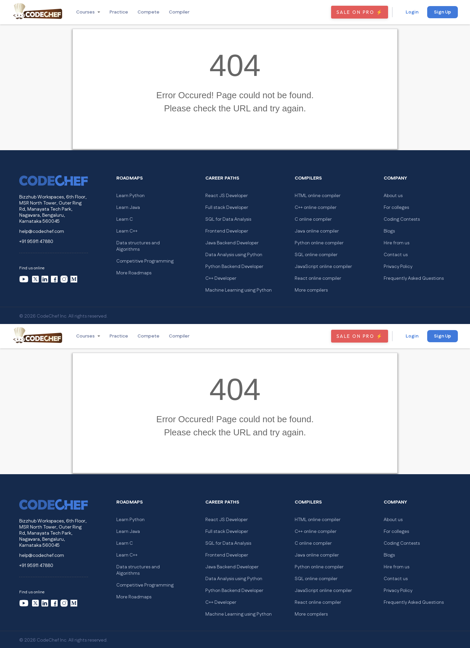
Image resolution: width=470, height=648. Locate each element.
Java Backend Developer (232, 243)
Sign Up (442, 12)
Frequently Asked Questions (414, 278)
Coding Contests (402, 219)
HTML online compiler (318, 195)
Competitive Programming (145, 261)
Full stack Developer (226, 207)
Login (412, 12)
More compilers (311, 290)
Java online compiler (317, 231)
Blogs (389, 231)
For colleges (396, 207)
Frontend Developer (226, 231)
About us (393, 195)
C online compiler (313, 219)
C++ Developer (220, 278)
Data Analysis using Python (233, 254)
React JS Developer (226, 195)
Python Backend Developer (234, 266)
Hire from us (396, 243)
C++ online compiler (315, 207)
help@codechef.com (41, 231)
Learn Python (130, 195)
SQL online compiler (316, 254)
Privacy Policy (398, 266)
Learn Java (128, 207)
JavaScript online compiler (323, 266)
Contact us (396, 254)
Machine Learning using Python (238, 290)
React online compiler (318, 278)
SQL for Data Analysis (228, 219)
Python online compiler (319, 243)
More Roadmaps (133, 273)
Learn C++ (127, 231)
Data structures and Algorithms (138, 246)
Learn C (124, 219)
